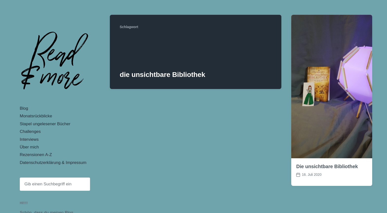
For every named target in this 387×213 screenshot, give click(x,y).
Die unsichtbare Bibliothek (327, 166)
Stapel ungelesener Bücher (45, 124)
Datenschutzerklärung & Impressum (53, 162)
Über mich (29, 147)
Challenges (30, 131)
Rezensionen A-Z (36, 154)
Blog (24, 108)
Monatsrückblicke (36, 116)
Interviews (29, 139)
